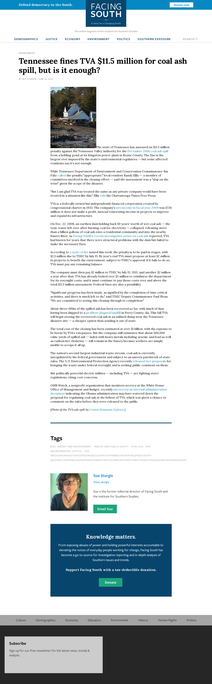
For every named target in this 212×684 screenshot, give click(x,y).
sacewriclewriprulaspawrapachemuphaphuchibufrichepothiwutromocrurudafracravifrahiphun (118, 460)
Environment (98, 39)
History (143, 620)
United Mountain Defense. (107, 409)
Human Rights (167, 620)
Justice (51, 39)
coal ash (137, 446)
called (62, 175)
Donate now (181, 5)
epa (148, 446)
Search (190, 39)
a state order (79, 252)
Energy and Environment (74, 446)
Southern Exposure (154, 39)
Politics (123, 39)
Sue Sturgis (29, 78)
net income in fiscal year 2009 (137, 207)
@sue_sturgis (101, 482)
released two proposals (149, 361)
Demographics (26, 39)
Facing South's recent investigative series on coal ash (110, 236)
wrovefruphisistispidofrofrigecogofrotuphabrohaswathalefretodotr (100, 455)
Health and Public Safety (111, 446)
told (103, 195)
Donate (110, 582)
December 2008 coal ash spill (147, 151)
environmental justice (66, 451)
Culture (21, 620)
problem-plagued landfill (103, 312)
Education (94, 620)
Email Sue (105, 508)
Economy (72, 39)
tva (86, 451)
